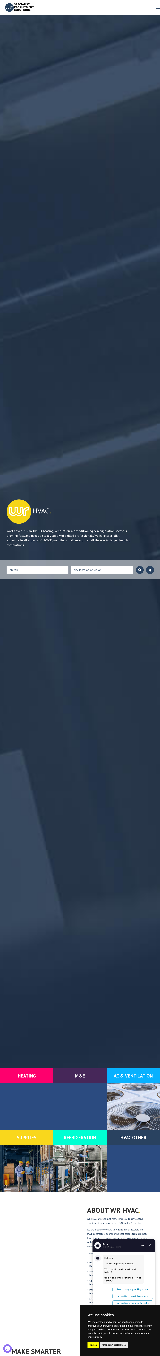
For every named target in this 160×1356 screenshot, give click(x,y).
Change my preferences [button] (114, 1345)
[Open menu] (158, 7)
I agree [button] (93, 1345)
